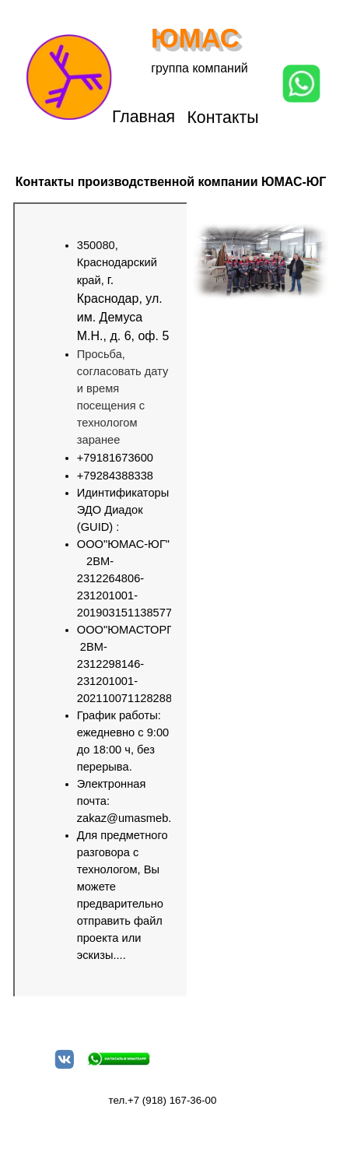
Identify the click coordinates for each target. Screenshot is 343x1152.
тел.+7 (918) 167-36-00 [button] (163, 1100)
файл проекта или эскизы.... (120, 938)
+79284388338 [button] (115, 475)
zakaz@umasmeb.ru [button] (129, 818)
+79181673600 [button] (115, 457)
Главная (143, 116)
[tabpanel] (109, 600)
